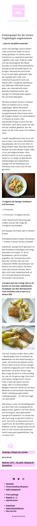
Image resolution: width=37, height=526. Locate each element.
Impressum (10, 505)
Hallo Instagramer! (13, 489)
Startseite (10, 484)
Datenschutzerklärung (14, 508)
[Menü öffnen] (34, 26)
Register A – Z (11, 497)
